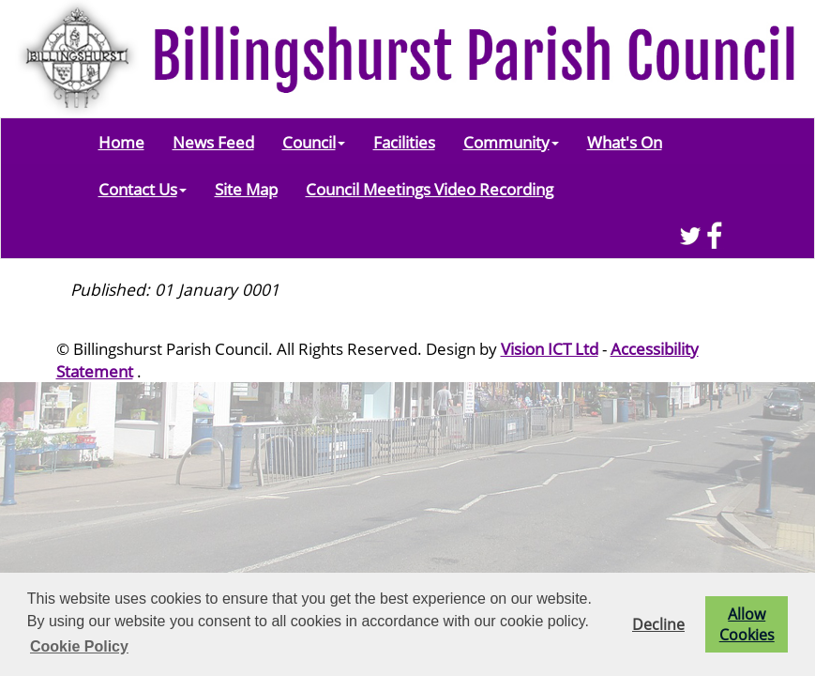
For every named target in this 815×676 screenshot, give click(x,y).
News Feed (213, 142)
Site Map (246, 188)
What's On (624, 142)
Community (511, 142)
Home (121, 142)
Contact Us (142, 188)
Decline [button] (658, 624)
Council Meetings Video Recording (429, 188)
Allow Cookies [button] (747, 624)
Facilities (404, 142)
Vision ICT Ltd (549, 348)
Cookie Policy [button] (79, 646)
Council (313, 142)
